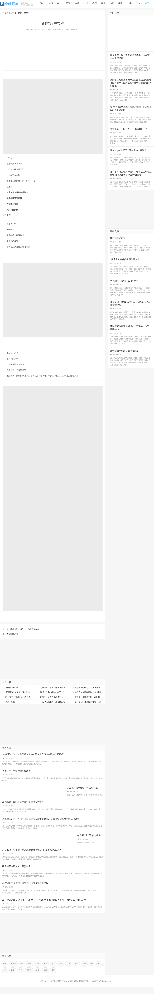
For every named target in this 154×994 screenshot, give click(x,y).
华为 (80, 973)
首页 (42, 4)
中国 (5, 973)
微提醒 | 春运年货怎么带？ (89, 840)
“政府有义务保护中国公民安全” (126, 266)
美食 (120, 4)
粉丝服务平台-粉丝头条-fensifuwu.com (99, 991)
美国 (23, 973)
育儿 (103, 4)
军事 (129, 4)
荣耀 (56, 980)
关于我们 (43, 991)
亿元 (89, 973)
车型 (5, 980)
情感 (148, 3)
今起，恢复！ (10, 702)
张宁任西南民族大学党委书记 (18, 873)
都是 (31, 973)
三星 (64, 973)
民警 (64, 980)
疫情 (39, 973)
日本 (21, 980)
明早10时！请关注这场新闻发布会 (24, 629)
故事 (26, 13)
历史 (112, 4)
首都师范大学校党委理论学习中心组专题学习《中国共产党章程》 (36, 755)
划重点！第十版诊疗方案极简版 (83, 790)
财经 (85, 4)
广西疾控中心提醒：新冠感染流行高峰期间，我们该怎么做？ (34, 855)
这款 (97, 973)
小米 (13, 980)
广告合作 (59, 991)
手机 (72, 973)
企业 (48, 980)
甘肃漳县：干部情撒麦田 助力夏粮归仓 (130, 132)
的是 (48, 973)
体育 (77, 4)
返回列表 (14, 634)
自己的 (14, 973)
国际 (138, 4)
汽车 (68, 4)
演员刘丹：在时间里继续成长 (125, 288)
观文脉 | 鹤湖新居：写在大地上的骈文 (129, 154)
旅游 (94, 4)
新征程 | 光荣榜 (10, 688)
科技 (51, 4)
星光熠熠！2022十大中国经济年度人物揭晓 (25, 805)
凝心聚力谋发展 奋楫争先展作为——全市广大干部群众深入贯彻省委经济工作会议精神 (47, 908)
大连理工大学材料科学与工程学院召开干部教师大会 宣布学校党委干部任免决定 (43, 822)
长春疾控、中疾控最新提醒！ (18, 772)
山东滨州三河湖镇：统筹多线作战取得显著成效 (27, 890)
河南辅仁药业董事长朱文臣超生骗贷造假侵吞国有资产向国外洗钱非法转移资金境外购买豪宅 (130, 84)
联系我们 (51, 991)
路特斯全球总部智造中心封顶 (125, 361)
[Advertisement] (52, 50)
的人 (56, 973)
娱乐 (59, 4)
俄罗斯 (38, 980)
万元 (29, 980)
